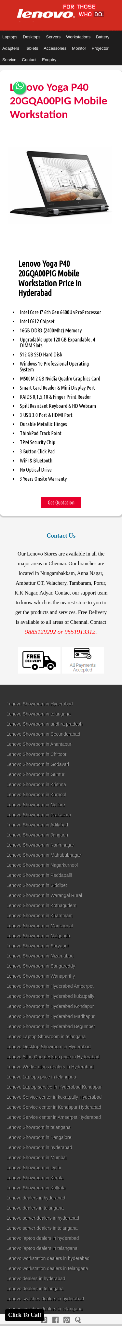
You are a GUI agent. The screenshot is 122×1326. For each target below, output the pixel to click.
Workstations (78, 36)
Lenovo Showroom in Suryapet (38, 945)
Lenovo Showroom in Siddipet (37, 885)
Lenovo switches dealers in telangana (45, 1308)
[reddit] (66, 1320)
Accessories (55, 48)
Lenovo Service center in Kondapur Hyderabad (54, 1107)
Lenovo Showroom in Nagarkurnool (42, 865)
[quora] (78, 1320)
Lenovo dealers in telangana (35, 1208)
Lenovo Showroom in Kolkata (36, 1187)
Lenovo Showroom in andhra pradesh (45, 724)
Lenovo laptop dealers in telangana (42, 1248)
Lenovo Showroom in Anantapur (39, 744)
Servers (53, 36)
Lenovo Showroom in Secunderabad (43, 734)
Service (9, 59)
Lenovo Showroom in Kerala (35, 1177)
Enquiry (49, 59)
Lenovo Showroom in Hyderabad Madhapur (51, 1016)
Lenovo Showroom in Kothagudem (41, 905)
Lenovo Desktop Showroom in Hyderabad (49, 1046)
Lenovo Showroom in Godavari (38, 764)
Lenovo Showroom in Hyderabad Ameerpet (50, 986)
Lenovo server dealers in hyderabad (43, 1218)
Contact (29, 59)
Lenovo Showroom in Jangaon (37, 834)
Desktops (31, 36)
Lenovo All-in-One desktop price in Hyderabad (53, 1056)
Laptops (9, 36)
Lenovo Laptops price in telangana (41, 1076)
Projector (100, 48)
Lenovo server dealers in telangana (42, 1228)
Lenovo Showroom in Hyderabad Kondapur (50, 1006)
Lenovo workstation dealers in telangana (47, 1268)
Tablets (31, 48)
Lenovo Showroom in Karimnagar (40, 845)
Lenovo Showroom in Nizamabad (40, 955)
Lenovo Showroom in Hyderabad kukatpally (50, 996)
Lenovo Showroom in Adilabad (37, 824)
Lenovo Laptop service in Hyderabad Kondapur (54, 1087)
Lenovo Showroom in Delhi (34, 1167)
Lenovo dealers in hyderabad (36, 1197)
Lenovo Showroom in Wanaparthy (41, 976)
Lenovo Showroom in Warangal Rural (44, 895)
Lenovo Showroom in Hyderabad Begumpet (51, 1026)
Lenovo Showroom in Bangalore (39, 1137)
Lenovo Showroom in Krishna (36, 784)
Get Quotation (61, 502)
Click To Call (24, 1315)
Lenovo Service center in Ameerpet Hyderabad (54, 1117)
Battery (102, 36)
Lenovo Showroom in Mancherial (40, 925)
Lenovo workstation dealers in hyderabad (48, 1258)
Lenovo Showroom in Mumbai (37, 1157)
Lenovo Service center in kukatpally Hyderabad (54, 1097)
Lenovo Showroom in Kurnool (36, 794)
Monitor (79, 48)
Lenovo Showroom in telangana (39, 714)
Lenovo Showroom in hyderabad (39, 1147)
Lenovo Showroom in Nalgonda (38, 935)
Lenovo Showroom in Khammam (40, 915)
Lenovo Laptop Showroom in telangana (46, 1036)
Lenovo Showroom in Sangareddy (41, 966)
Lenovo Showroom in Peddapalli (39, 875)
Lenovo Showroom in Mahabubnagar (44, 855)
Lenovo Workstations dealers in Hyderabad (50, 1066)
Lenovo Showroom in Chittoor (36, 754)
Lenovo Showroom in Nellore (36, 804)
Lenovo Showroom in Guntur (35, 774)
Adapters (10, 48)
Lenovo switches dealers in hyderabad (45, 1298)
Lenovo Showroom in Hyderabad (40, 703)
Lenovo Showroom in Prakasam (39, 814)
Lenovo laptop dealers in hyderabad (43, 1238)
